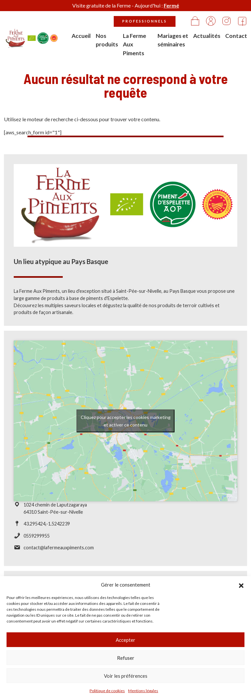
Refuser (125, 658)
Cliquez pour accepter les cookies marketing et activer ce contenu (126, 423)
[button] (241, 584)
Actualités (206, 35)
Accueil (81, 35)
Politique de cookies (107, 690)
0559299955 (37, 538)
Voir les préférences (125, 676)
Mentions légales (143, 690)
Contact (236, 35)
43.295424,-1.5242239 (47, 526)
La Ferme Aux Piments (134, 44)
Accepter (125, 640)
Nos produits (107, 40)
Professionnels (144, 21)
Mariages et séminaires (173, 40)
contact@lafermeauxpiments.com (59, 550)
